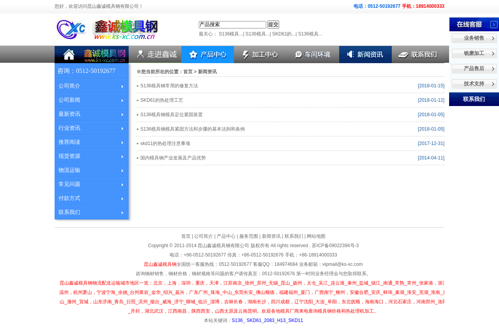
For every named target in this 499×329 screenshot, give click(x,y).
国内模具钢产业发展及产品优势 (173, 158)
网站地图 (316, 236)
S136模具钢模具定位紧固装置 (171, 114)
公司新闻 (69, 100)
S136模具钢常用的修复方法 (169, 85)
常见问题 (69, 184)
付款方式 (69, 198)
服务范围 (248, 236)
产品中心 (226, 236)
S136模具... (231, 34)
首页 (188, 71)
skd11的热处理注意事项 (165, 143)
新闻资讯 (271, 236)
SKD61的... (284, 34)
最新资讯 (69, 114)
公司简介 (69, 86)
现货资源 (69, 156)
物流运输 (69, 170)
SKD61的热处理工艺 (161, 100)
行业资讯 (69, 128)
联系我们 (69, 212)
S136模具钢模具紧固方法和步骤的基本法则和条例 (192, 129)
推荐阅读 (69, 142)
